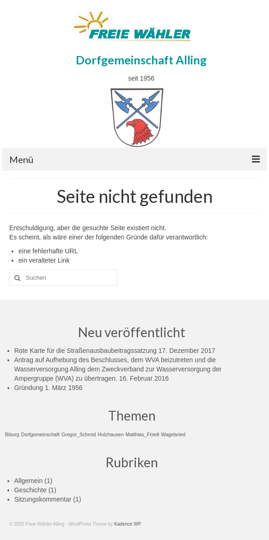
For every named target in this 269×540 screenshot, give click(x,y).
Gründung (28, 387)
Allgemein (28, 480)
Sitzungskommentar (43, 499)
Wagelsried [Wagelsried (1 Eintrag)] (173, 434)
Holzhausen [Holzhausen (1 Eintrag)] (110, 434)
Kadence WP (127, 524)
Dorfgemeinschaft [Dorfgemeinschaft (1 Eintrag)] (40, 434)
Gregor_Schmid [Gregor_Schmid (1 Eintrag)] (78, 434)
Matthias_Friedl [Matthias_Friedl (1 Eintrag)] (142, 434)
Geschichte (30, 490)
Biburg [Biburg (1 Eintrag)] (12, 434)
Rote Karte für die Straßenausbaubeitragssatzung (85, 350)
